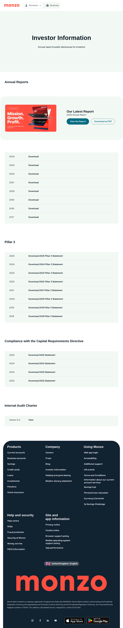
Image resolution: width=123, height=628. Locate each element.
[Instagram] (32, 620)
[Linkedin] (48, 620)
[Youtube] (55, 620)
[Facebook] (40, 620)
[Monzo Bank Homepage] (12, 5)
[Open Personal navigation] (33, 5)
